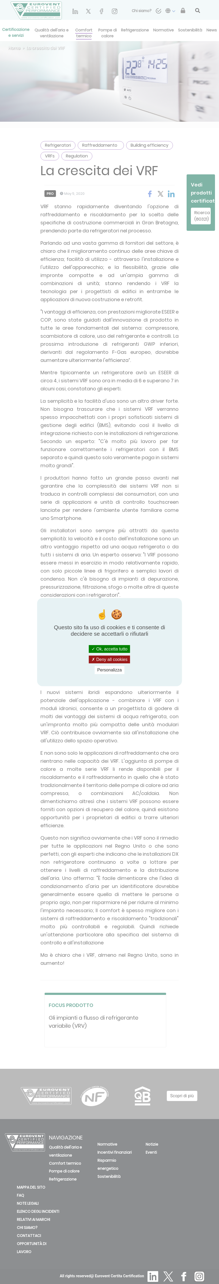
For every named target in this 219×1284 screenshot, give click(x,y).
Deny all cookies (109, 659)
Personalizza (109, 670)
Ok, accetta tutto (109, 649)
